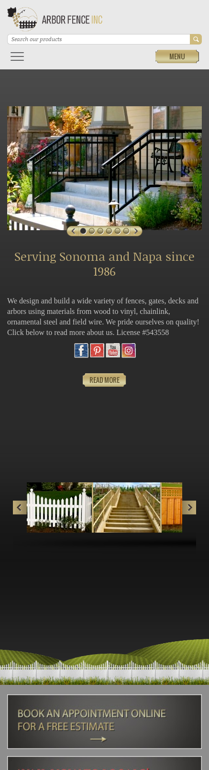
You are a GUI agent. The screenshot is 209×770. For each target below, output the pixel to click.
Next (189, 507)
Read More (104, 380)
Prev (20, 507)
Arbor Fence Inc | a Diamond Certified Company (55, 20)
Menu (177, 56)
